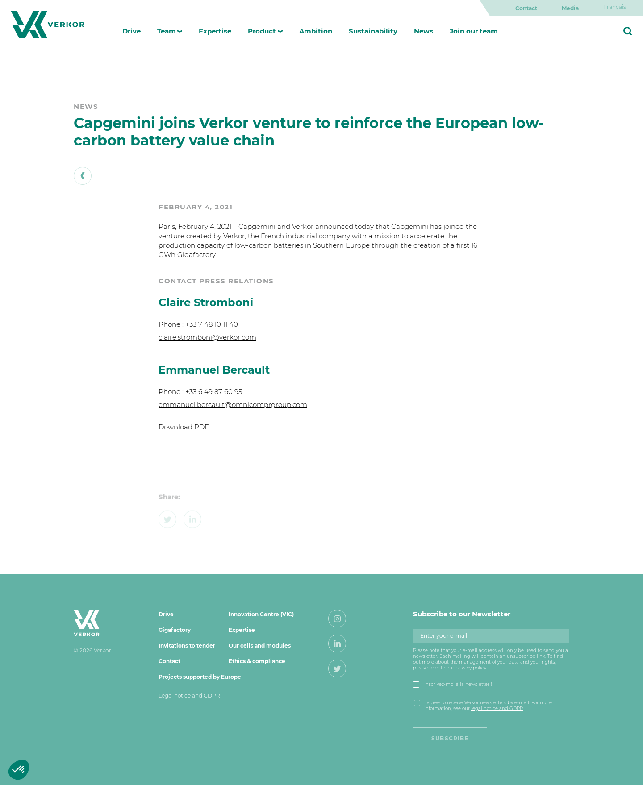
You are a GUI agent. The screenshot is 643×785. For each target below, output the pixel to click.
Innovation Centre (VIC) (261, 614)
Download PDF (184, 427)
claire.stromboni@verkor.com (207, 337)
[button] (18, 770)
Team (166, 31)
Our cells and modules (260, 645)
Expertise (215, 31)
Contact (526, 8)
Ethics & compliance (257, 661)
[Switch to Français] (614, 7)
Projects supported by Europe (200, 676)
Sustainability (373, 31)
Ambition (315, 31)
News (423, 31)
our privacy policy (466, 668)
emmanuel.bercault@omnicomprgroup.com (233, 404)
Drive (131, 31)
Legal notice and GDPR (189, 695)
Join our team (474, 31)
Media (570, 8)
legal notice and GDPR (497, 708)
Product (262, 31)
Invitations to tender (187, 645)
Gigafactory (175, 630)
